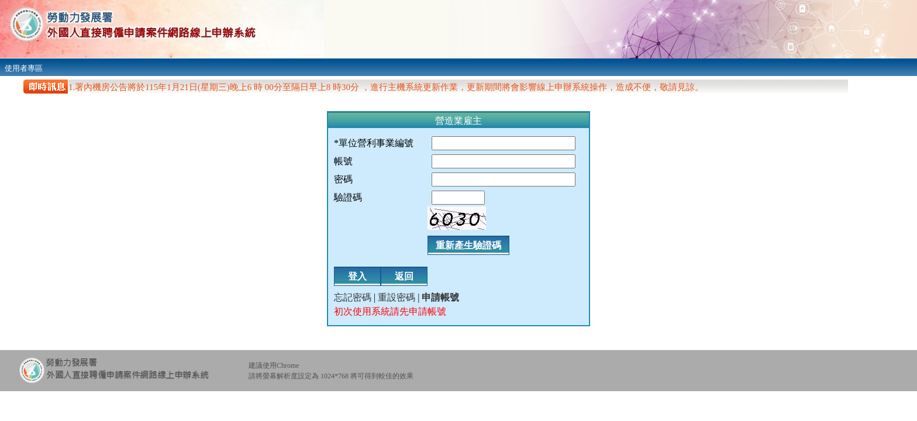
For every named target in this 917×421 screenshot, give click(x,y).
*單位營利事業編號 (373, 143)
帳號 (343, 161)
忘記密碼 (352, 297)
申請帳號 (440, 297)
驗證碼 (348, 197)
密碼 (343, 179)
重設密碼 (396, 297)
